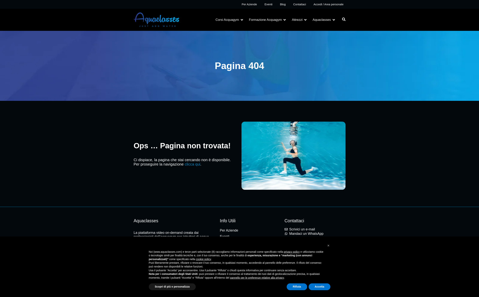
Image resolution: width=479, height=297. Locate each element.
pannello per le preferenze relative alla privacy (257, 277)
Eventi (268, 4)
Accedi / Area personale (328, 4)
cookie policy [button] (203, 259)
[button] (229, 20)
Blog (283, 4)
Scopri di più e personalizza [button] (172, 286)
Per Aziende (249, 4)
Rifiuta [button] (297, 286)
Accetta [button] (319, 286)
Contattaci (299, 4)
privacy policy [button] (292, 251)
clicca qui (192, 164)
